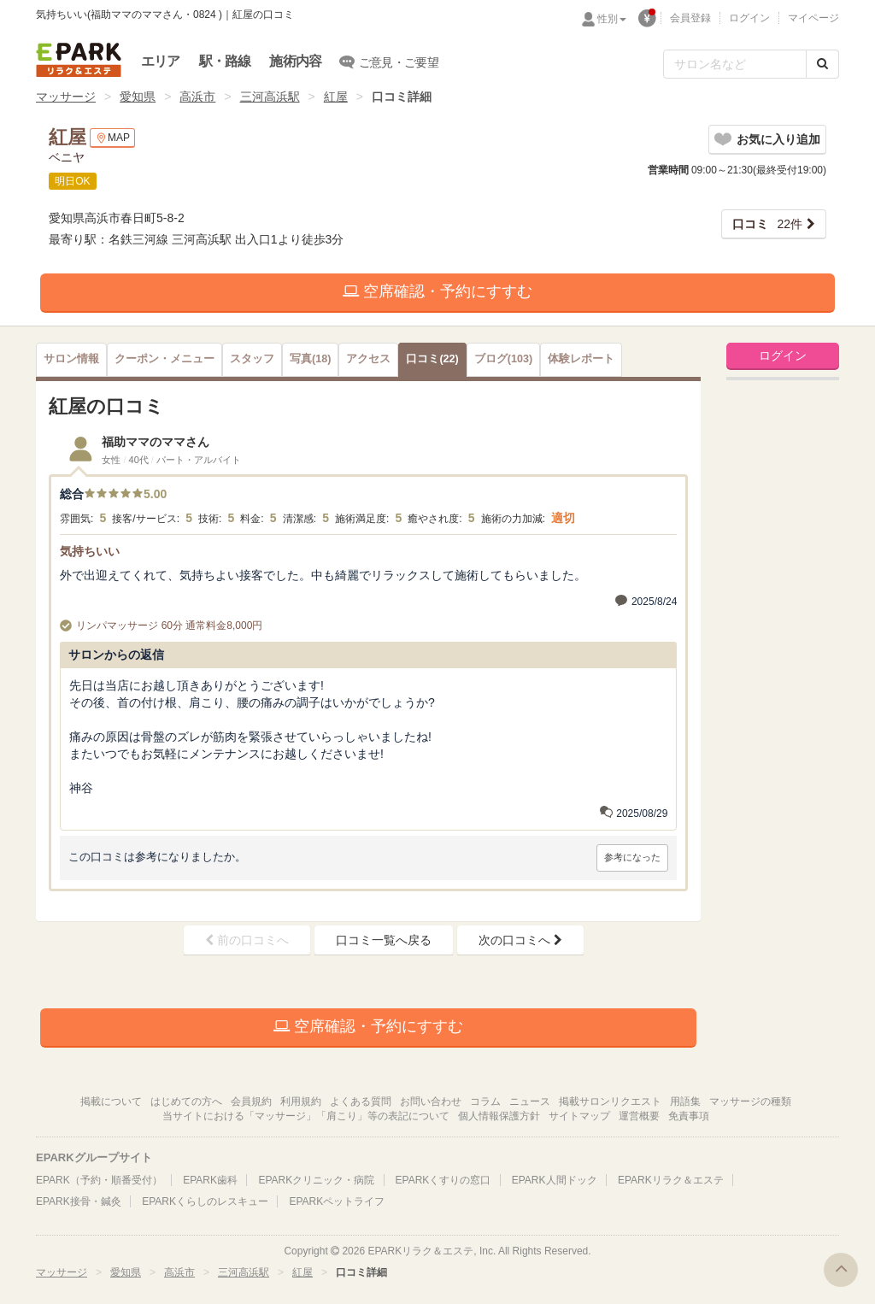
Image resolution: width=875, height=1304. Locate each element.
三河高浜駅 (270, 96)
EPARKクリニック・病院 (316, 1180)
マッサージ (66, 96)
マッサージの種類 (750, 1101)
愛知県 (138, 96)
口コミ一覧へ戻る (384, 940)
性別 (611, 19)
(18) (310, 359)
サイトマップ (579, 1116)
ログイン (749, 18)
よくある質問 (360, 1101)
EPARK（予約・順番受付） (99, 1180)
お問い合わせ (430, 1101)
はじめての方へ (186, 1101)
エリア (160, 61)
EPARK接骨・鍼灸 (78, 1201)
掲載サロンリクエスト (610, 1101)
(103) (503, 359)
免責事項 (688, 1116)
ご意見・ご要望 (389, 61)
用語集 (685, 1101)
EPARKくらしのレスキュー (205, 1201)
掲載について (111, 1101)
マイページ (813, 18)
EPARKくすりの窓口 (443, 1180)
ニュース (529, 1101)
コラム (485, 1101)
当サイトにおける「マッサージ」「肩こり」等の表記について (305, 1116)
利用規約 (300, 1101)
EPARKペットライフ (337, 1201)
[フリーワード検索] (735, 64)
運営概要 (639, 1116)
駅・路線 (225, 61)
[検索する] (822, 64)
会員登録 (690, 18)
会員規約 (251, 1101)
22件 (767, 224)
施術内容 (295, 61)
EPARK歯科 (210, 1180)
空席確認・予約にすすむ (437, 291)
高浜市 (197, 96)
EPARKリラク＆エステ (78, 60)
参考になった (632, 857)
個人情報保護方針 (499, 1116)
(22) (432, 359)
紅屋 (336, 96)
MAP (112, 138)
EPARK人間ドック (554, 1180)
